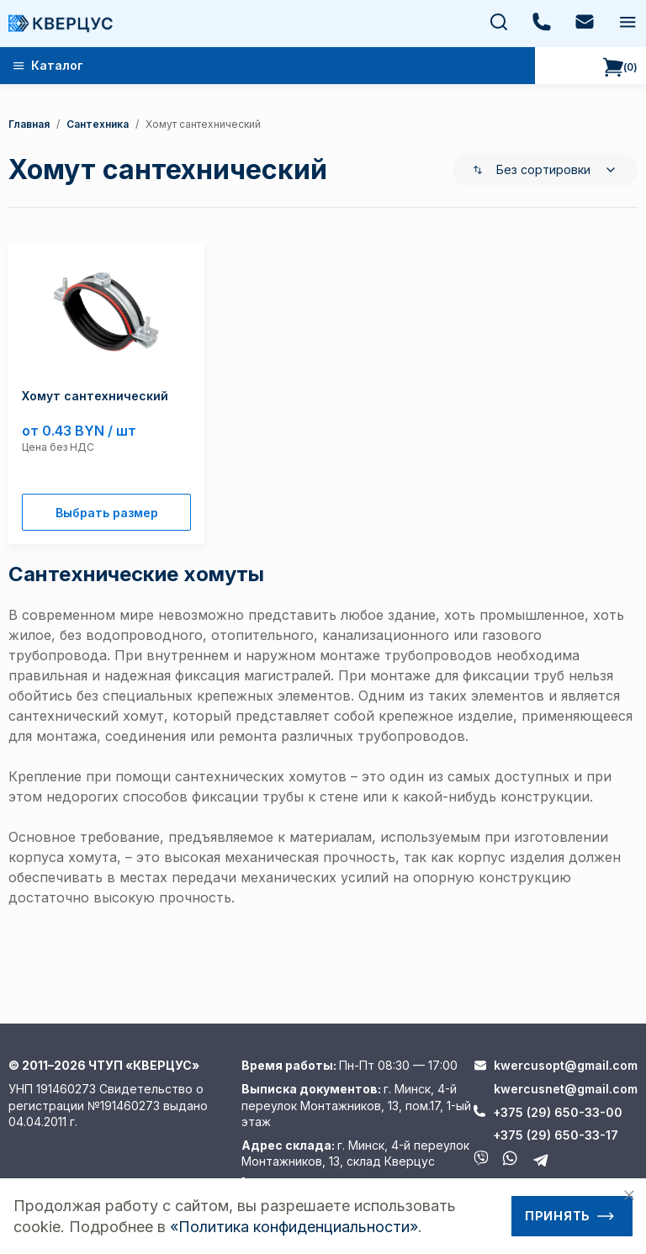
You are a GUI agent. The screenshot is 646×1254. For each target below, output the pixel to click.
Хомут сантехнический (203, 124)
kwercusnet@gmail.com (566, 1089)
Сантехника (97, 124)
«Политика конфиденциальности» (294, 1226)
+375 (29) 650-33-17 (555, 1135)
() (620, 67)
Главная (29, 124)
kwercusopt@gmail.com (566, 1065)
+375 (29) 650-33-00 (557, 1112)
